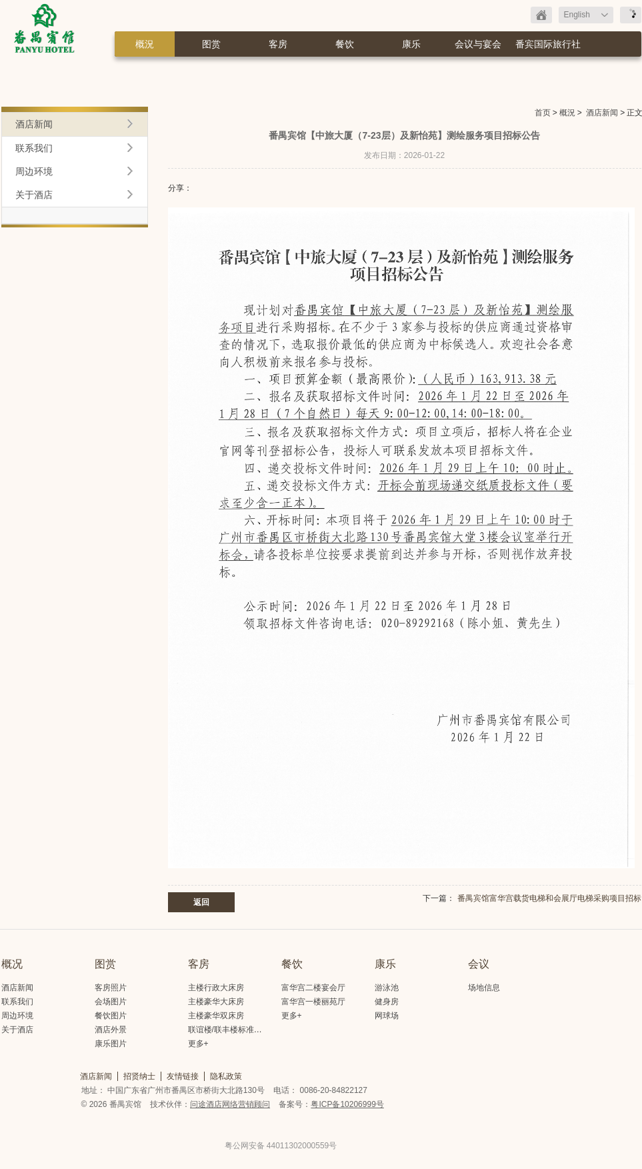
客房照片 (111, 987)
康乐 (411, 44)
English (577, 14)
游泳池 (387, 987)
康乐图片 (111, 1043)
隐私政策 (226, 1076)
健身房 (387, 1001)
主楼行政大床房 (216, 987)
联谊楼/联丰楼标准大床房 (233, 1029)
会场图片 (111, 1001)
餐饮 (344, 44)
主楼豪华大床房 (216, 1001)
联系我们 (34, 148)
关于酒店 (34, 194)
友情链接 (183, 1076)
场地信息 (484, 987)
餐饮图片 (111, 1015)
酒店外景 (111, 1029)
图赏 (211, 44)
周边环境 (34, 171)
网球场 (387, 1015)
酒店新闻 (602, 112)
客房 (278, 44)
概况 (12, 964)
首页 (543, 112)
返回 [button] (201, 902)
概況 (144, 44)
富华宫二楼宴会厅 (313, 987)
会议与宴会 (478, 44)
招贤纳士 (139, 1076)
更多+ (198, 1043)
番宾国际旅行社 (548, 44)
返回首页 (541, 15)
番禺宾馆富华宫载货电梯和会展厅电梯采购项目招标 (549, 898)
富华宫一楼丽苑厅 (313, 1001)
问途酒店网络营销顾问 (230, 1104)
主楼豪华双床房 (216, 1015)
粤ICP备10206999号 (347, 1104)
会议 (478, 964)
